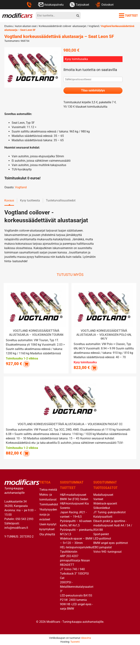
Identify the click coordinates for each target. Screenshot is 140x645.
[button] (26, 363)
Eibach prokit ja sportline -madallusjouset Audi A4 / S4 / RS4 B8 (112, 525)
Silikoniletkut (101, 507)
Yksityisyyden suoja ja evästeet (48, 513)
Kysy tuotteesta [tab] (30, 200)
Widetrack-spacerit (105, 503)
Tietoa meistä (48, 489)
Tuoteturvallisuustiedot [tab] (60, 200)
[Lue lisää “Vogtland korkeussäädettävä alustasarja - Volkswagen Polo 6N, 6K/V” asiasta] (94, 367)
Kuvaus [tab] (9, 200)
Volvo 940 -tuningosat (107, 551)
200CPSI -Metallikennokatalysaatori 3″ (76, 586)
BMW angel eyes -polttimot (110, 542)
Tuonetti (75, 641)
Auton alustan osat (26, 26)
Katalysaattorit (102, 516)
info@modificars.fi (16, 527)
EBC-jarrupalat (102, 546)
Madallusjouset (103, 494)
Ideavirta (86, 637)
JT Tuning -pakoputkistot (109, 511)
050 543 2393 (24, 518)
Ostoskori (104, 4)
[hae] (78, 15)
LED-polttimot (102, 538)
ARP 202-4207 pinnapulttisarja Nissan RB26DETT (75, 560)
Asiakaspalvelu (51, 4)
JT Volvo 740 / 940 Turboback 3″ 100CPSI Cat (74, 573)
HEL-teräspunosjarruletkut (76, 546)
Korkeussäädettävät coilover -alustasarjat (62, 26)
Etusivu (8, 26)
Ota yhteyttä (47, 533)
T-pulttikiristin (68, 551)
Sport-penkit (101, 533)
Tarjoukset (79, 4)
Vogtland (93, 26)
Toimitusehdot (48, 503)
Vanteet (98, 498)
